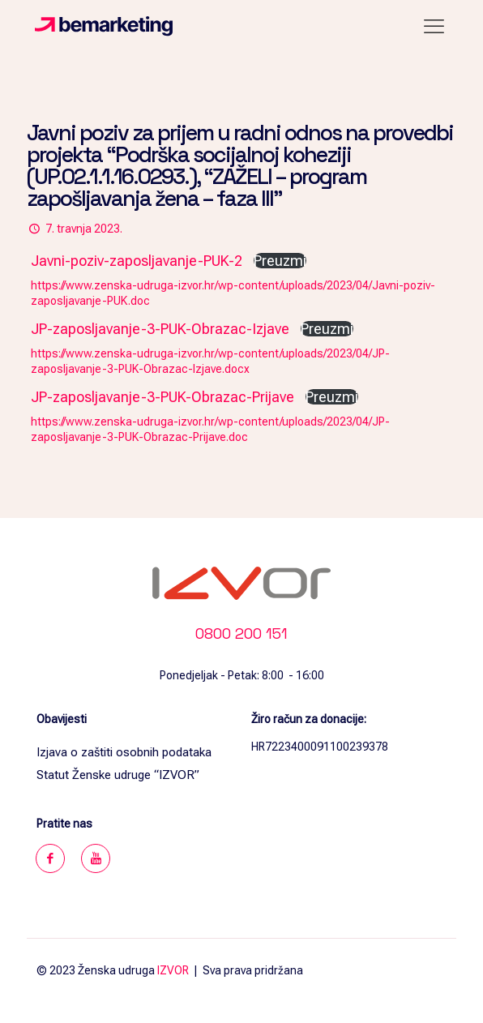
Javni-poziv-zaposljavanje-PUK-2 (136, 260)
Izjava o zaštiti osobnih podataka (124, 752)
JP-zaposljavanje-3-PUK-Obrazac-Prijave (162, 396)
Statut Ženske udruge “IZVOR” (117, 775)
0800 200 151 (241, 633)
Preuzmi (280, 260)
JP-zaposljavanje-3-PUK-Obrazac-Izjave (160, 328)
